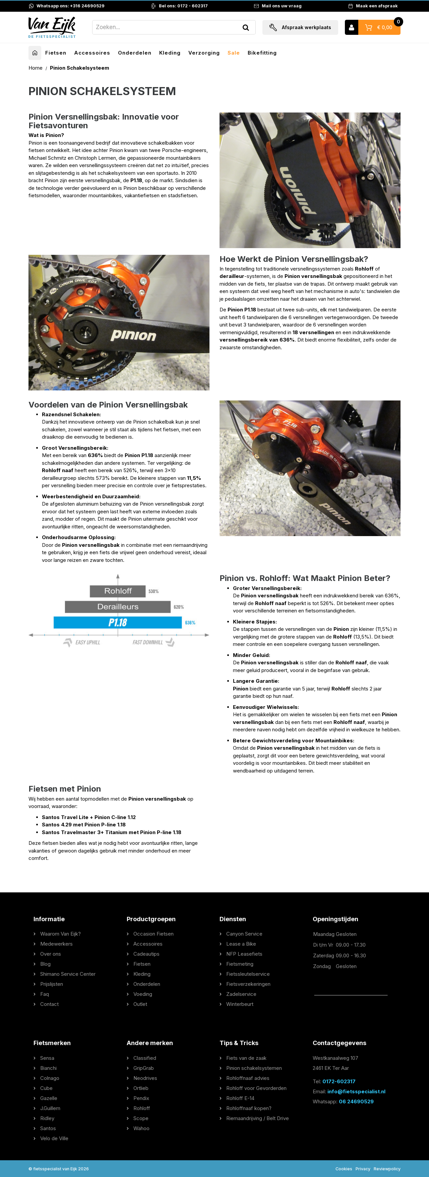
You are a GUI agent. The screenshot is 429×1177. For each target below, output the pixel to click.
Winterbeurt (239, 1004)
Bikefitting (262, 53)
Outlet (140, 1004)
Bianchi (48, 1068)
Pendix (141, 1098)
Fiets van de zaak (246, 1058)
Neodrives (145, 1078)
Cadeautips (146, 954)
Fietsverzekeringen (248, 984)
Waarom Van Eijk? (60, 934)
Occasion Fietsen (153, 934)
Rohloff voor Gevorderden (256, 1088)
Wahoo (141, 1128)
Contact (49, 1004)
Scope (140, 1118)
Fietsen (55, 53)
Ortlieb (140, 1088)
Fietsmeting (239, 964)
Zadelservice (241, 994)
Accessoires (92, 53)
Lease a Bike (241, 944)
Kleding (170, 53)
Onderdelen (134, 53)
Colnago (49, 1078)
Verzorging (204, 53)
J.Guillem (50, 1108)
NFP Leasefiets (244, 954)
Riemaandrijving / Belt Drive (257, 1118)
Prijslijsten (51, 984)
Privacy (363, 1168)
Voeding (142, 994)
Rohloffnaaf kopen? (248, 1108)
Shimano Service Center (68, 974)
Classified (144, 1058)
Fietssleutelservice (248, 974)
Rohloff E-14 (240, 1098)
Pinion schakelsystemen (254, 1068)
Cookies (343, 1168)
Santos (48, 1128)
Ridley (47, 1118)
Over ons (50, 954)
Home (36, 68)
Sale (234, 53)
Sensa (47, 1058)
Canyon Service (244, 934)
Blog (45, 964)
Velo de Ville (54, 1138)
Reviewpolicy (387, 1168)
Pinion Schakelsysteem (79, 68)
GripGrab (143, 1068)
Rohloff (141, 1108)
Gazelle (48, 1098)
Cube (46, 1088)
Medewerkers (56, 944)
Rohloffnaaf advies (247, 1078)
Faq (44, 994)
